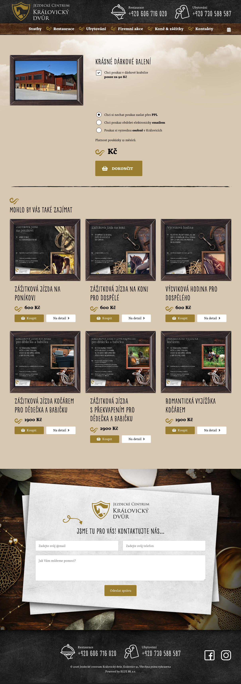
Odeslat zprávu (120, 591)
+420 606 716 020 (147, 14)
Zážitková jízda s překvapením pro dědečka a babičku (112, 411)
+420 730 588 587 (211, 14)
